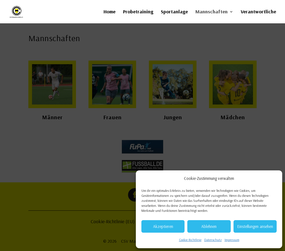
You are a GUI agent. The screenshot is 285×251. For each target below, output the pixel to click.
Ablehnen (209, 226)
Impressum (232, 240)
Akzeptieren (163, 226)
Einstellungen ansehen (255, 226)
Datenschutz (213, 240)
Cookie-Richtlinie (190, 240)
